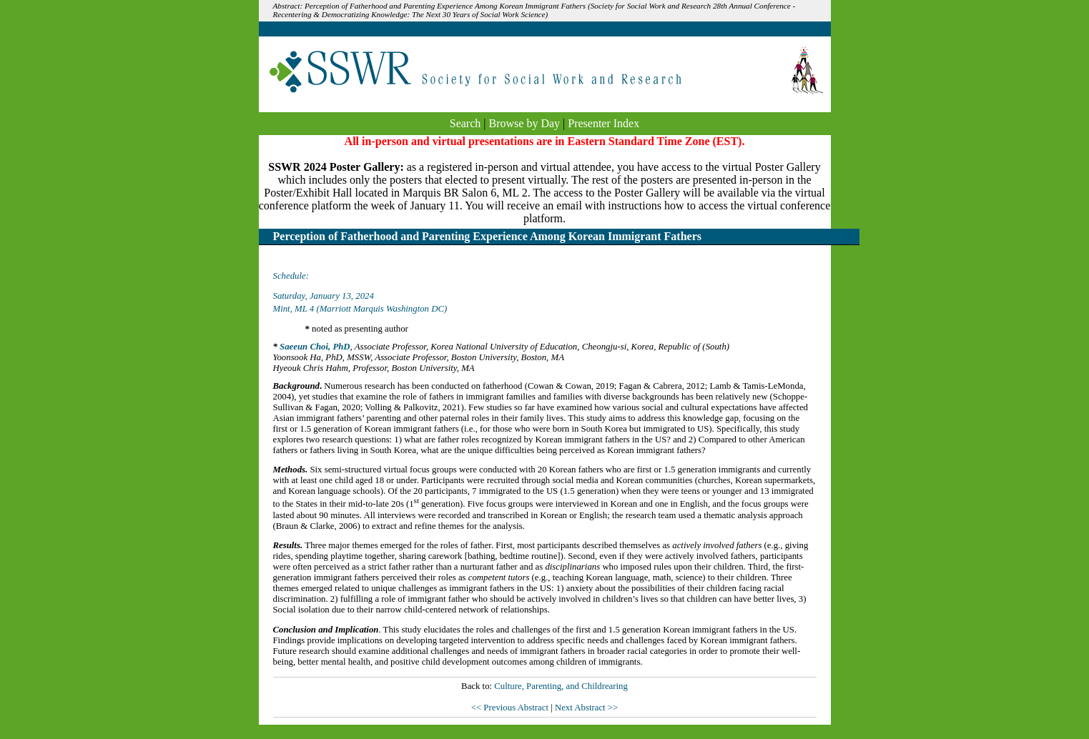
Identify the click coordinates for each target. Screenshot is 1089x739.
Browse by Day (525, 123)
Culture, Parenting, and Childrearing (561, 686)
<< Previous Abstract (511, 708)
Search (465, 123)
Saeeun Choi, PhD (315, 347)
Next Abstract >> (586, 708)
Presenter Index (603, 123)
